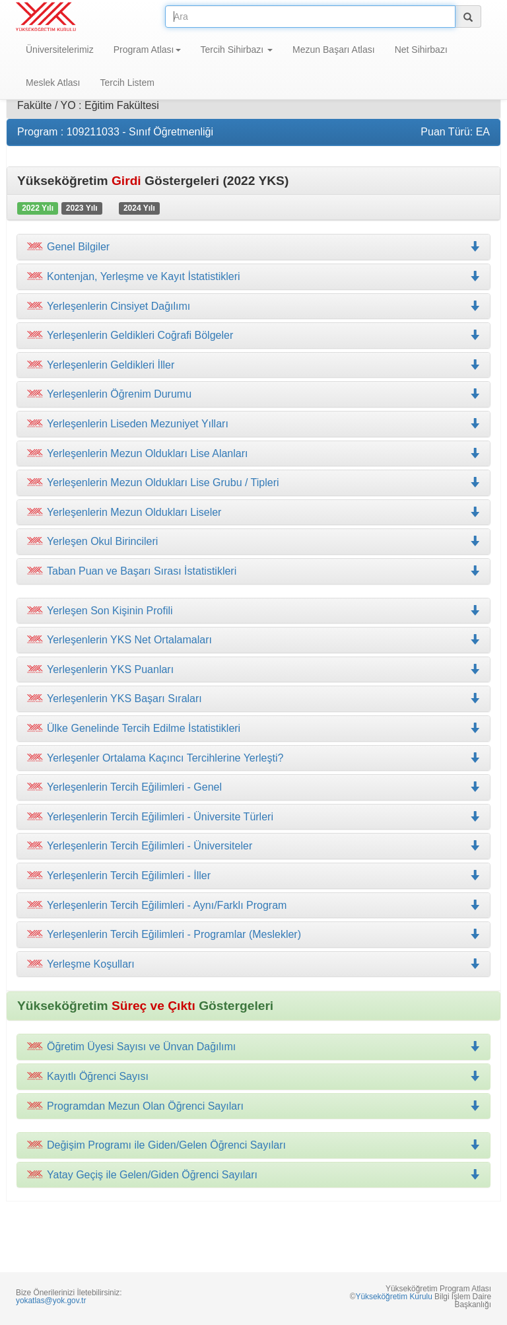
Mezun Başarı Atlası (333, 49)
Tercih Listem (127, 82)
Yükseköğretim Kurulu (393, 1296)
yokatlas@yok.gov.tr (51, 1300)
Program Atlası (147, 49)
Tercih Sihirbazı (237, 49)
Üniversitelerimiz (60, 49)
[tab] (253, 247)
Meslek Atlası (53, 82)
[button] (253, 277)
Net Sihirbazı (421, 49)
